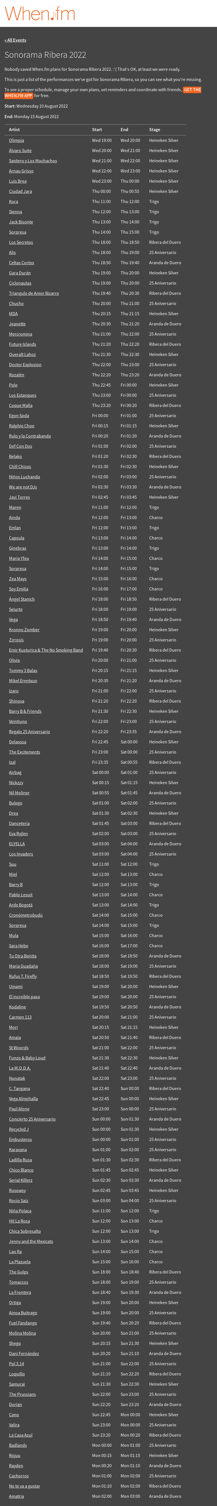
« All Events (15, 40)
